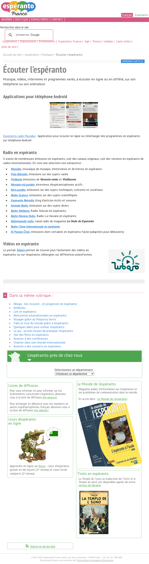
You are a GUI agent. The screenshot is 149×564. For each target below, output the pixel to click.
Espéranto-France (70, 41)
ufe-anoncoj (49, 397)
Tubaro (20, 250)
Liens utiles (124, 41)
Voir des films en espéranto (31, 335)
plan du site (9, 47)
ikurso (42, 466)
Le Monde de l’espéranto (112, 399)
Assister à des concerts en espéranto (37, 346)
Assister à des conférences (31, 338)
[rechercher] (28, 35)
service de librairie (90, 485)
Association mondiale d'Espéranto (95, 560)
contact (57, 19)
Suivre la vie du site (40, 546)
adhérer (6, 19)
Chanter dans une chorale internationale (40, 342)
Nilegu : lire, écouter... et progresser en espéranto (45, 304)
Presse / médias (103, 41)
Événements (47, 41)
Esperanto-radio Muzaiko (19, 136)
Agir (87, 41)
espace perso (40, 19)
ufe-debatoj (41, 410)
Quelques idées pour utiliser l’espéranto (39, 327)
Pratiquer (47, 54)
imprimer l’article (132, 61)
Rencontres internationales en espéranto (40, 315)
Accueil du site (12, 54)
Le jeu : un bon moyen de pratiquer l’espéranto (43, 331)
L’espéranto (10, 41)
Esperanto (141, 15)
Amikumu (19, 308)
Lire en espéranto (25, 311)
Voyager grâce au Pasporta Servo (35, 319)
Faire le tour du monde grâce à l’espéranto (41, 323)
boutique (21, 19)
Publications (28, 41)
